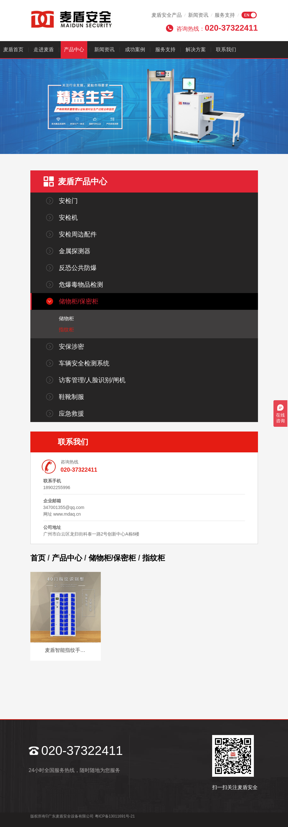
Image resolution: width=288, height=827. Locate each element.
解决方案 (196, 49)
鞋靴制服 (71, 396)
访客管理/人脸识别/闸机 (92, 380)
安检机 (68, 217)
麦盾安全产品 (166, 15)
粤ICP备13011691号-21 (115, 816)
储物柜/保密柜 (79, 301)
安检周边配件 (78, 234)
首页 (38, 558)
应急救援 (71, 413)
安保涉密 (71, 346)
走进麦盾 (44, 49)
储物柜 (66, 318)
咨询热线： (217, 28)
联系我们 (226, 49)
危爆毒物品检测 (81, 284)
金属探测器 (74, 251)
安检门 (68, 200)
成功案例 (135, 49)
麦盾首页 (13, 49)
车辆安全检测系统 (84, 363)
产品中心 (74, 49)
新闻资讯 (198, 15)
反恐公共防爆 (78, 267)
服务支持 (225, 15)
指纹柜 (66, 329)
